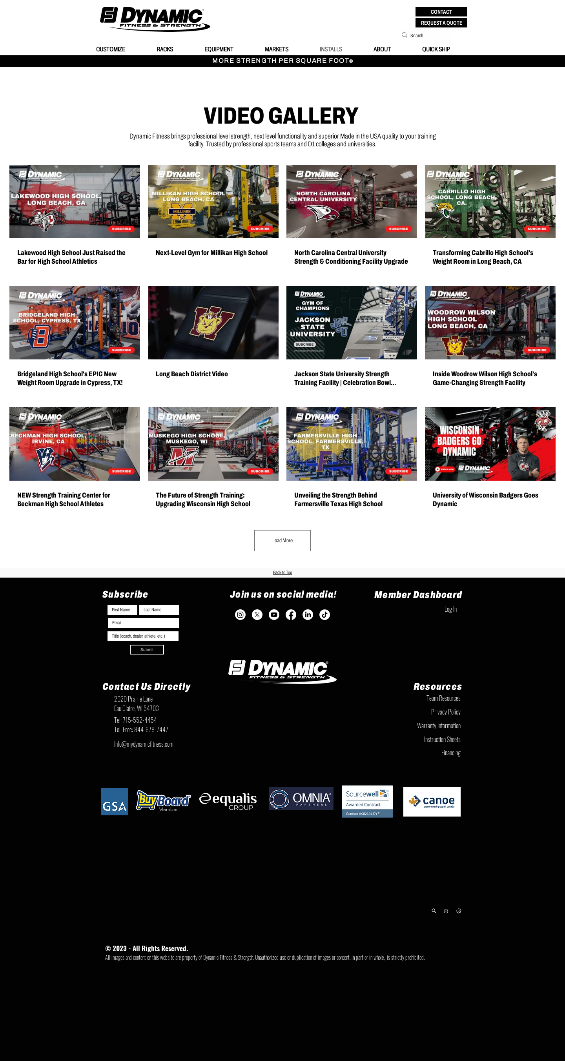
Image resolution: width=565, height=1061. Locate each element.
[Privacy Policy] (422, 712)
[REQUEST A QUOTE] (441, 22)
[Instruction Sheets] (422, 740)
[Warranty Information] (422, 726)
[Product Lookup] (433, 911)
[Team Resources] (422, 698)
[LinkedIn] (308, 614)
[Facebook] (291, 614)
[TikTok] (324, 614)
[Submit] (147, 649)
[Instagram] (240, 614)
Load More (282, 540)
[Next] (458, 911)
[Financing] (422, 753)
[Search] (422, 35)
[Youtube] (274, 614)
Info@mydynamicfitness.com (143, 744)
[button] (441, 11)
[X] (257, 614)
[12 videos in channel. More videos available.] (282, 336)
